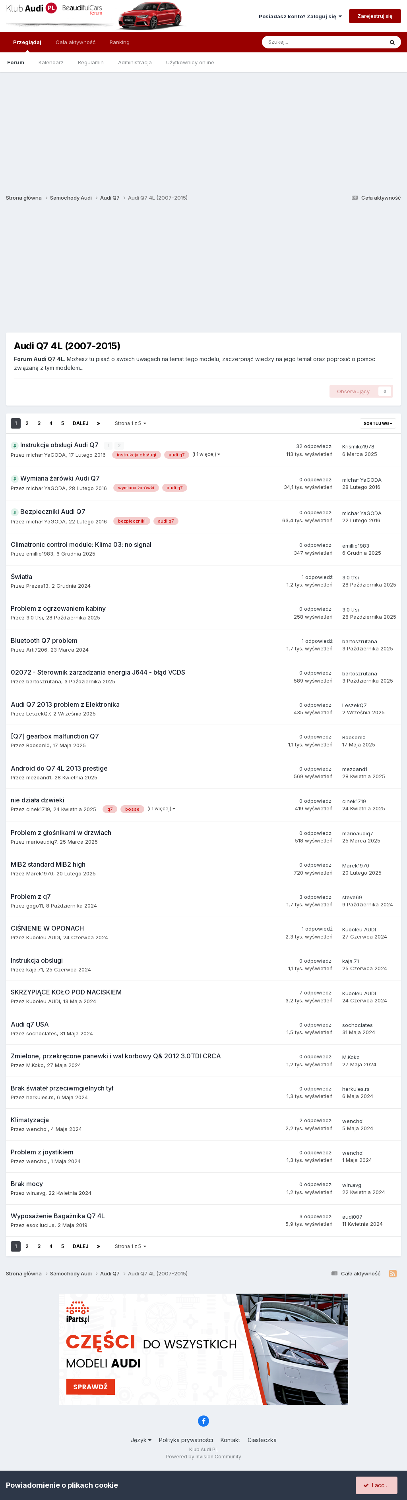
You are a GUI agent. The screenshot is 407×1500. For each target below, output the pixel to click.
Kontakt (230, 1440)
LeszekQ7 (38, 713)
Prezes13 (37, 585)
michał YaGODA (46, 455)
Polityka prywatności (186, 1440)
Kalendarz (51, 62)
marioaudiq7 (41, 841)
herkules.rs (40, 1097)
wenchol (37, 1129)
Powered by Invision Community (203, 1457)
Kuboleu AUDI (43, 937)
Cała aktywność (75, 42)
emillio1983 (39, 553)
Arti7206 (36, 649)
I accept (378, 1485)
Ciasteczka (262, 1440)
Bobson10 (38, 745)
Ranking (120, 42)
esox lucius (40, 1224)
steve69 (352, 897)
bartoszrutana (359, 641)
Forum (15, 62)
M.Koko (35, 1065)
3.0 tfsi (350, 577)
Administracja (135, 62)
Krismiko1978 (358, 446)
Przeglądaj (27, 45)
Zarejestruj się (375, 16)
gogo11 (34, 905)
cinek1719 (38, 809)
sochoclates (41, 1033)
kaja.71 (34, 969)
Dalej (80, 423)
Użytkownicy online (190, 62)
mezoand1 (38, 777)
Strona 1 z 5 (130, 423)
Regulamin (91, 62)
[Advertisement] (203, 127)
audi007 (352, 1216)
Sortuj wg (378, 423)
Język (141, 1440)
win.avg (35, 1193)
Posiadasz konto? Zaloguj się (300, 16)
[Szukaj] (304, 42)
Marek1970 (39, 873)
